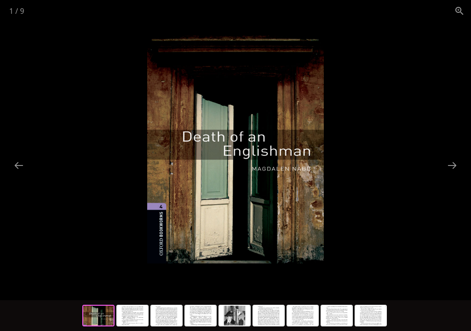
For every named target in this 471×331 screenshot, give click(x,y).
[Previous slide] (19, 165)
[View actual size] (459, 11)
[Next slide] (452, 165)
